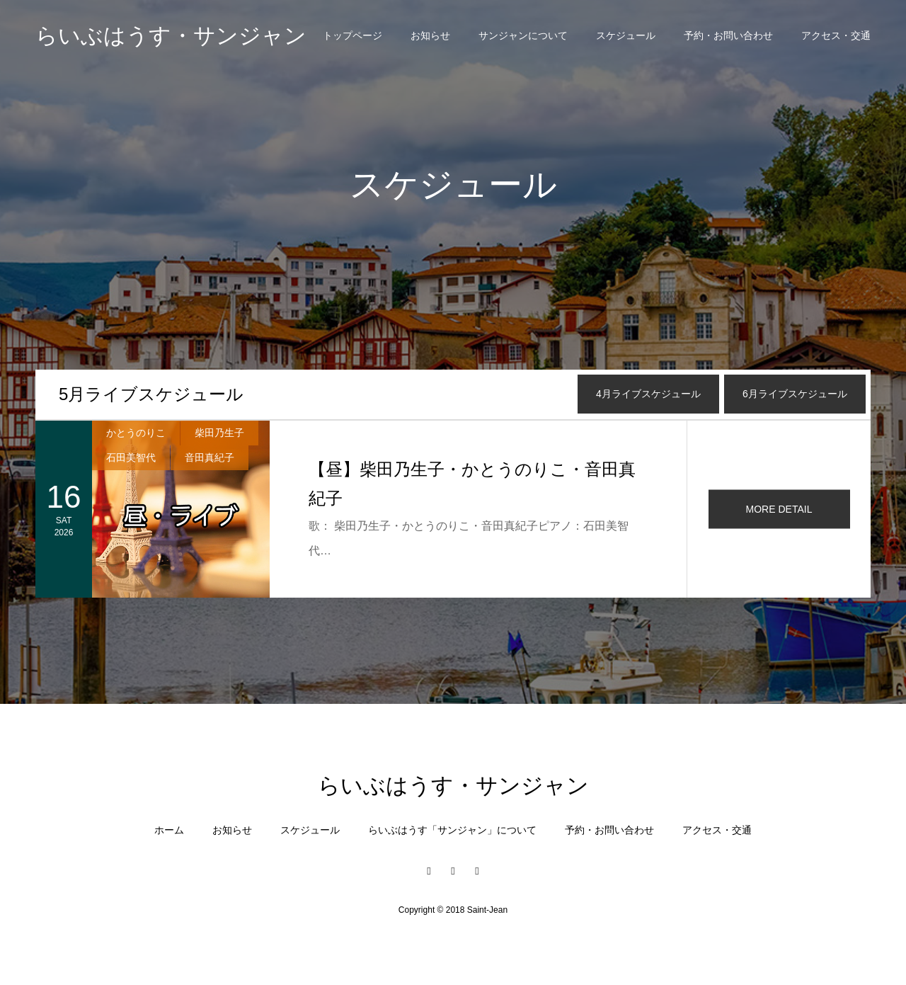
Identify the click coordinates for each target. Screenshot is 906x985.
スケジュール (625, 35)
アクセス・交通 (836, 35)
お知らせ (430, 35)
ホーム (169, 830)
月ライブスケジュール (151, 394)
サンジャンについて (523, 35)
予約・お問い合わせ (728, 35)
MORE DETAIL (779, 509)
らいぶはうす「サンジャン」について (452, 830)
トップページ (352, 35)
